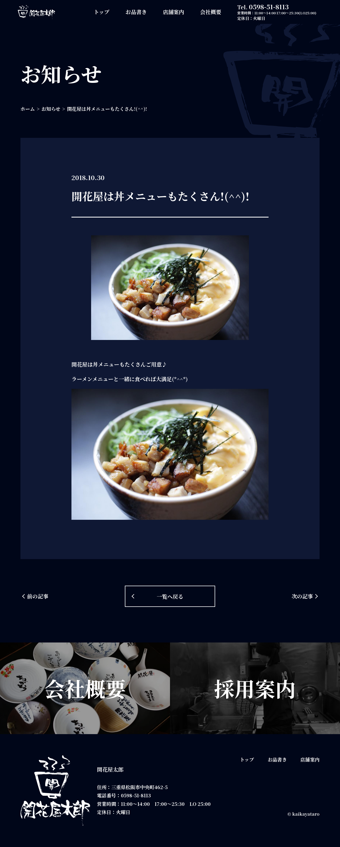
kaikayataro (306, 814)
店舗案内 (173, 12)
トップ (101, 12)
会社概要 (210, 12)
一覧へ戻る (170, 596)
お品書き (136, 12)
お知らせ (50, 108)
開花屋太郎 (110, 769)
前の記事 (37, 596)
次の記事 (302, 596)
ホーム (27, 108)
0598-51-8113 (269, 6)
